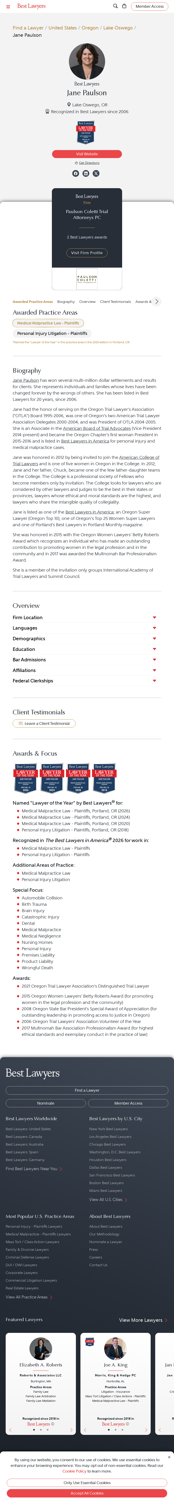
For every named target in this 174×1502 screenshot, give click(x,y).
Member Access (128, 1103)
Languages (25, 628)
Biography (66, 301)
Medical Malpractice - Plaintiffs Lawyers (38, 1234)
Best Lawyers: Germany (25, 1160)
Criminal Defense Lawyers (27, 1257)
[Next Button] (72, 1384)
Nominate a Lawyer (105, 1242)
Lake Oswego (118, 28)
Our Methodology (104, 1234)
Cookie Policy (75, 1471)
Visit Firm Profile (87, 253)
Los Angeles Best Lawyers (110, 1136)
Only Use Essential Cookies (87, 1482)
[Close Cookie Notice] (169, 1457)
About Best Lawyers (105, 1226)
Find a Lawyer (28, 28)
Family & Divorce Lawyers (27, 1249)
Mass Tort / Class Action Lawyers (32, 1242)
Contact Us (98, 1265)
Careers (95, 1257)
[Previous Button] (9, 1384)
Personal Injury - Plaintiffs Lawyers (34, 1226)
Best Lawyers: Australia (25, 1144)
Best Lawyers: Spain (22, 1152)
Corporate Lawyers (22, 1273)
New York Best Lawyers (108, 1129)
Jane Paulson (26, 380)
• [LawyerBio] (41, 1430)
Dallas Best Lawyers (105, 1167)
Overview (87, 301)
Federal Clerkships (33, 681)
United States (62, 28)
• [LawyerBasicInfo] (34, 1430)
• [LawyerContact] (47, 1430)
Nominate (45, 1103)
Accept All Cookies (87, 1493)
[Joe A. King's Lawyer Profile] (115, 1354)
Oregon (90, 28)
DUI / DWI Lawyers (21, 1265)
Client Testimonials (115, 301)
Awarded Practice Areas (33, 301)
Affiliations (24, 670)
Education (24, 649)
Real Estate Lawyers (22, 1288)
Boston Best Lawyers (106, 1183)
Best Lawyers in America (85, 441)
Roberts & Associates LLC (41, 1375)
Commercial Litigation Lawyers (31, 1280)
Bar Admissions (29, 659)
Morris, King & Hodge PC (115, 1375)
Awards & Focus (148, 301)
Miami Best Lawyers (105, 1190)
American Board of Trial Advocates (97, 428)
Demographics (29, 638)
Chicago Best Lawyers (107, 1144)
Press (93, 1249)
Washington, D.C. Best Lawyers (114, 1152)
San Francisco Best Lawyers (112, 1175)
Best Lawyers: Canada (24, 1136)
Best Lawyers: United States (28, 1129)
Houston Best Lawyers (107, 1160)
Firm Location (28, 617)
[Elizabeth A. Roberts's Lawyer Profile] (40, 1354)
